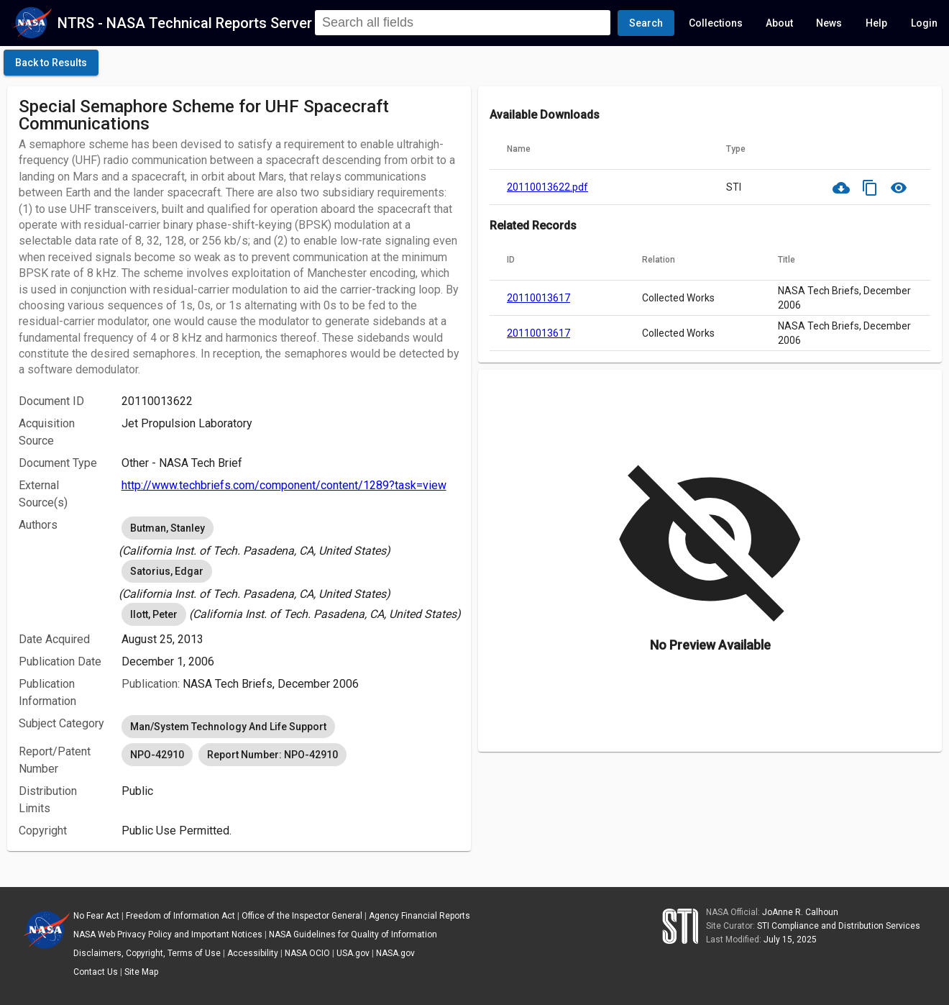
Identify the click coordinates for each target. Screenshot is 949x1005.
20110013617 (538, 298)
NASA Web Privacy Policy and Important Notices (167, 934)
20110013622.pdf (547, 187)
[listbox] (290, 537)
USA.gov (353, 953)
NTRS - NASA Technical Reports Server (185, 23)
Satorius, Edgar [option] (167, 571)
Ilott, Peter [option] (154, 614)
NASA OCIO (307, 953)
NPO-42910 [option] (157, 754)
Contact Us (95, 972)
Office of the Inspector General (302, 916)
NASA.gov (395, 953)
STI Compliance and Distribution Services (838, 926)
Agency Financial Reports (419, 916)
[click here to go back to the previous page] (51, 63)
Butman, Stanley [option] (168, 528)
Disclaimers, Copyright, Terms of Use (147, 953)
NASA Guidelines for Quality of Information (353, 934)
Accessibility (252, 953)
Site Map (141, 972)
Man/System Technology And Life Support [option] (228, 726)
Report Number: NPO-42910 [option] (272, 754)
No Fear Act (96, 916)
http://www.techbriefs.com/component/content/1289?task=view (284, 485)
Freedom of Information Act (180, 916)
